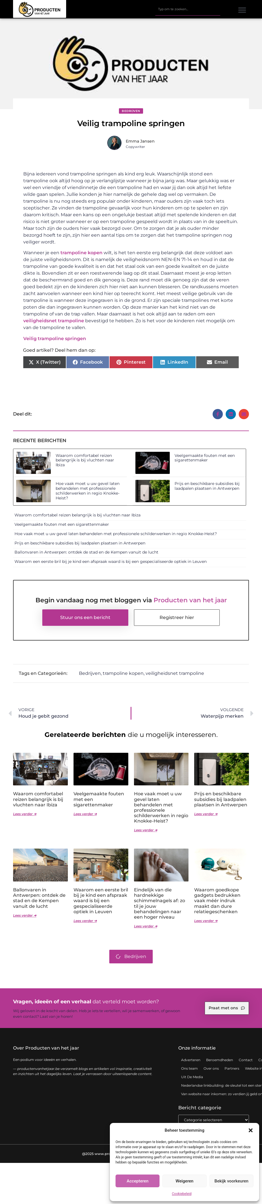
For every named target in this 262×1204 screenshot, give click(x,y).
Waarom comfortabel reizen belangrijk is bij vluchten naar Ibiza (85, 460)
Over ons (211, 1068)
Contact (246, 1060)
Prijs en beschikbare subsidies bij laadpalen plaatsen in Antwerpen (207, 486)
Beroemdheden (219, 1060)
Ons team (189, 1068)
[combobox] (187, 9)
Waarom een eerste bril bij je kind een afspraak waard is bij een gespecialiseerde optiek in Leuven (110, 561)
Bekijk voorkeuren (231, 1181)
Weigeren (185, 1181)
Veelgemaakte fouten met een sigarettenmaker (205, 458)
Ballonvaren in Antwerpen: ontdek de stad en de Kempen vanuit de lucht (86, 552)
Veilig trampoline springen (54, 338)
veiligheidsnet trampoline (53, 320)
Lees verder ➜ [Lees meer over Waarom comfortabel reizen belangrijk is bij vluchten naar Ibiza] (24, 814)
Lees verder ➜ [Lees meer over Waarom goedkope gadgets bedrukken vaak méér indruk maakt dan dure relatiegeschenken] (205, 921)
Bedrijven (131, 111)
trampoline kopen (81, 252)
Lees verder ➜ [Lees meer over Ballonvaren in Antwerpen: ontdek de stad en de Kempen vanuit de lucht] (24, 915)
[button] (250, 1130)
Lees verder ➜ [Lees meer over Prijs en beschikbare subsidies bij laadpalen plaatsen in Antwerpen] (205, 814)
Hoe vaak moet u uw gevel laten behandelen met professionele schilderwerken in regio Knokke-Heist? (88, 490)
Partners (232, 1068)
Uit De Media (192, 1077)
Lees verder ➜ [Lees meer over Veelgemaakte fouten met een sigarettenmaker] (85, 814)
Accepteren (137, 1181)
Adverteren (190, 1060)
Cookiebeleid (182, 1194)
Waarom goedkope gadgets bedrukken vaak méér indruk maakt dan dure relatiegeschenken (217, 900)
